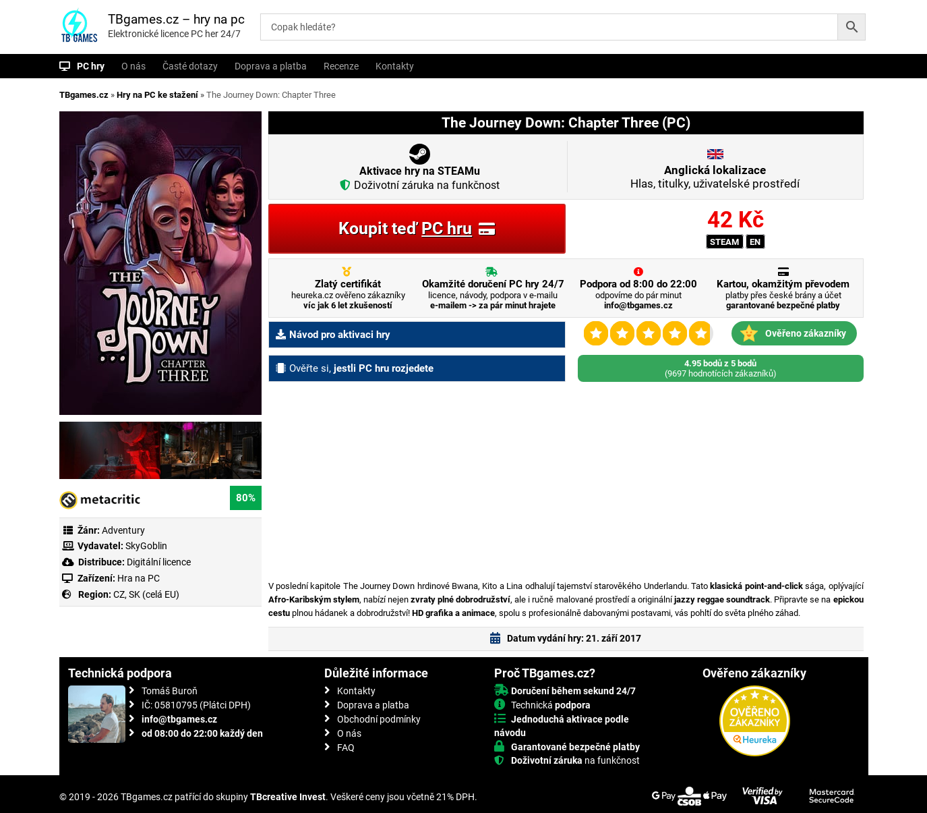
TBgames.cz (84, 95)
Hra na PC (137, 578)
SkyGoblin (146, 545)
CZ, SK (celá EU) (146, 594)
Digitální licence (158, 562)
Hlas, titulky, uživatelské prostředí (715, 176)
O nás (133, 66)
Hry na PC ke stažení (157, 95)
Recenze (341, 66)
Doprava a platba (271, 66)
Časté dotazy (190, 66)
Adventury (123, 530)
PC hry (90, 66)
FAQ (346, 747)
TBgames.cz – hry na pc (176, 19)
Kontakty (395, 66)
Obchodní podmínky (379, 719)
